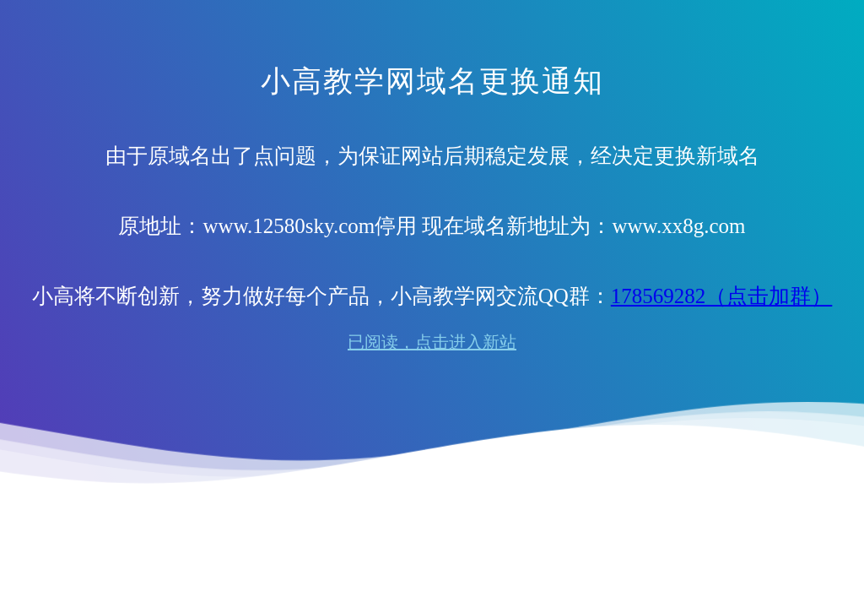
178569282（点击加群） (722, 296)
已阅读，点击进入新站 (432, 342)
